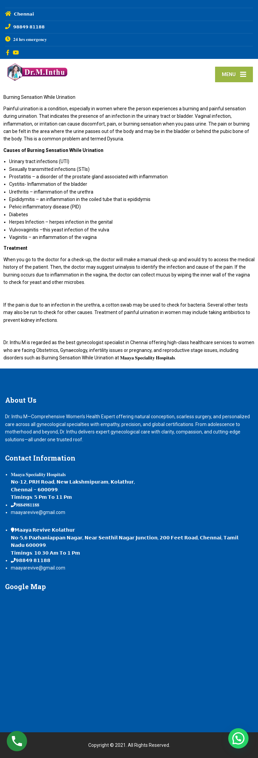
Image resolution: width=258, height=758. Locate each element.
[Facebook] (8, 52)
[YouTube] (16, 52)
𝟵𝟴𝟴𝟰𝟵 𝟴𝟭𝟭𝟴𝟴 (33, 560)
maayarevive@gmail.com (38, 512)
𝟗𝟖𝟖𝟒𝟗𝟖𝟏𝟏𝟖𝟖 (27, 505)
